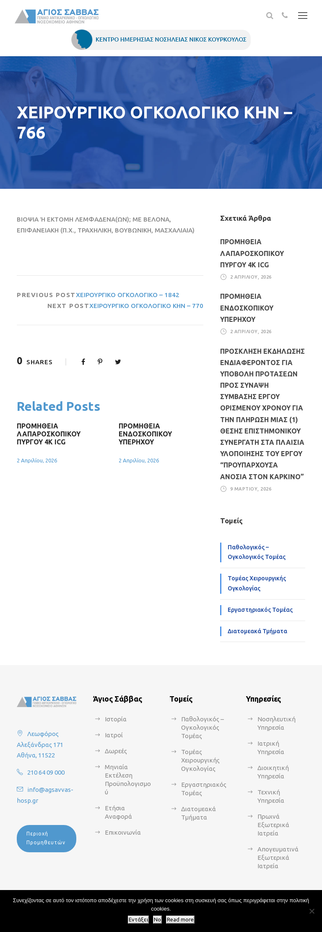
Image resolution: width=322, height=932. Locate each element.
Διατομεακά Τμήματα (257, 631)
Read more (180, 919)
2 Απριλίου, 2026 (37, 460)
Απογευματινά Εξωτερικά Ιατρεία (278, 857)
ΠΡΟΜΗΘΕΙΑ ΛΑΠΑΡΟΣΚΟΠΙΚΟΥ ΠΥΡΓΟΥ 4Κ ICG (48, 434)
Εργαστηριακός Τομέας (260, 609)
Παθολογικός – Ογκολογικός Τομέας (257, 552)
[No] (311, 911)
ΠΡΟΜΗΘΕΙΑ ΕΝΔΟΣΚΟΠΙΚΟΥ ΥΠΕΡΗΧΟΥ (145, 434)
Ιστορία (116, 719)
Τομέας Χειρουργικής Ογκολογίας (257, 583)
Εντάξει (138, 919)
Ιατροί (114, 735)
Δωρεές (116, 750)
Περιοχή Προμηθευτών (45, 838)
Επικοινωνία (123, 832)
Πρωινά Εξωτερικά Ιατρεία (273, 825)
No (157, 919)
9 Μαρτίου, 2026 (251, 488)
